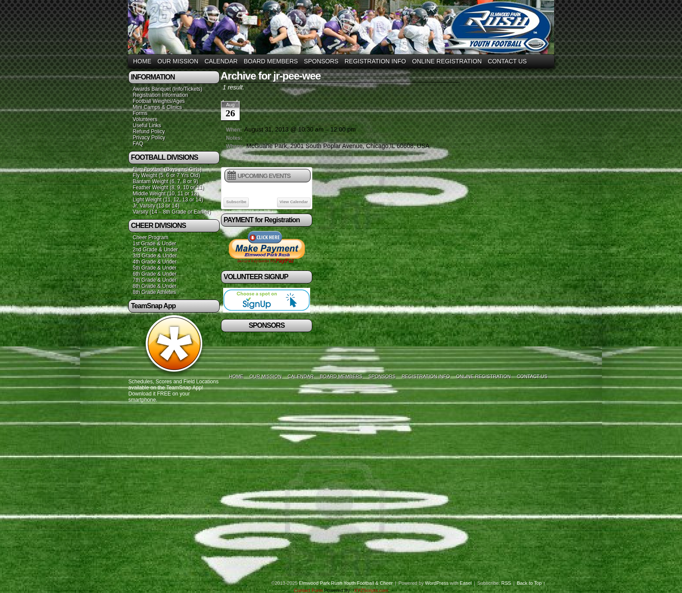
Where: (235, 146)
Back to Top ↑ (531, 583)
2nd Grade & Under (155, 250)
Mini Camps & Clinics (157, 107)
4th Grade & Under (155, 262)
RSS (506, 583)
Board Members (271, 61)
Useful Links (147, 125)
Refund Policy (149, 131)
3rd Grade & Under (155, 256)
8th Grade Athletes (154, 292)
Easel (466, 583)
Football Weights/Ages (159, 101)
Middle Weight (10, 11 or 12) (165, 194)
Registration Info (375, 61)
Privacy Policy (149, 138)
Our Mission (177, 61)
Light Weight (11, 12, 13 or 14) (168, 200)
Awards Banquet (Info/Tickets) (167, 89)
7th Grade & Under (155, 280)
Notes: (234, 138)
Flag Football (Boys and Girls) (167, 169)
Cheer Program (150, 237)
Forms (140, 113)
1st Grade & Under (154, 243)
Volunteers (145, 119)
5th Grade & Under (155, 268)
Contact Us (507, 61)
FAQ (138, 144)
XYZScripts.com (371, 590)
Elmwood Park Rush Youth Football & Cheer (346, 583)
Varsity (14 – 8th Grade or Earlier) (172, 212)
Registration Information (160, 95)
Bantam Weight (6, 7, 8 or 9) (165, 181)
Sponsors (321, 61)
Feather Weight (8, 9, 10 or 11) (168, 187)
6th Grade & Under (155, 274)
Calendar (220, 61)
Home (142, 61)
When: (234, 130)
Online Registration (447, 61)
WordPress (436, 583)
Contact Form (308, 590)
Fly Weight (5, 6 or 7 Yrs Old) (166, 175)
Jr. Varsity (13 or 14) (156, 206)
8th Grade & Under (155, 286)
